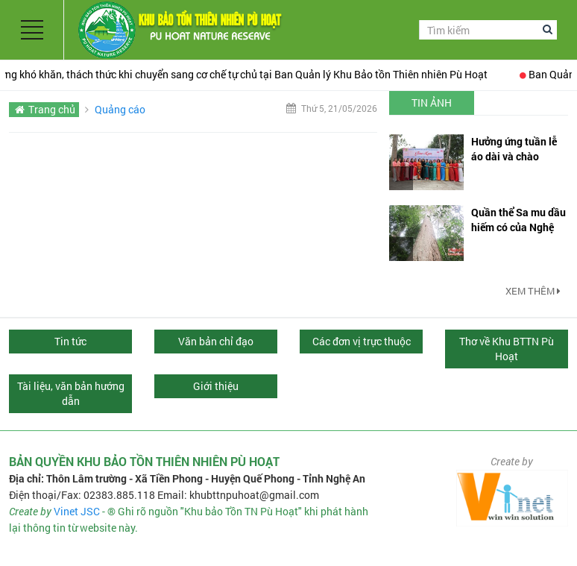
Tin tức (70, 341)
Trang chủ (51, 109)
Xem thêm (533, 291)
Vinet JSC (77, 511)
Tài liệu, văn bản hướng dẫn (70, 393)
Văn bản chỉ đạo (215, 341)
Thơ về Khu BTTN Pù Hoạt (506, 348)
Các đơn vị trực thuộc (361, 341)
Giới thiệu (216, 386)
